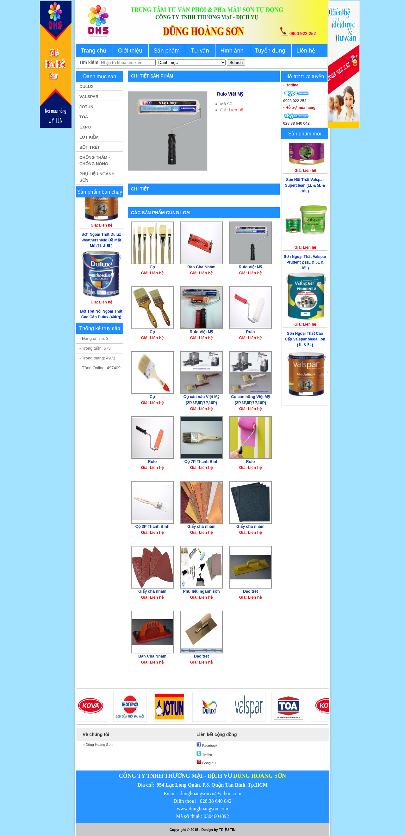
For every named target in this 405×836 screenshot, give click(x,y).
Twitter (204, 753)
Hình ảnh (231, 50)
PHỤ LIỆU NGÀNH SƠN (97, 177)
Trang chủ (93, 50)
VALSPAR (88, 96)
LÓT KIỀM (88, 137)
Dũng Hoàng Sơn (98, 744)
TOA (83, 117)
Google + (206, 762)
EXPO (85, 127)
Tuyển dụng (270, 50)
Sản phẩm (166, 50)
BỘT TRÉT (89, 147)
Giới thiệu (130, 50)
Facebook (206, 744)
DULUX (86, 86)
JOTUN (86, 106)
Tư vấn (200, 50)
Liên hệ (305, 50)
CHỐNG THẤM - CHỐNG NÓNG (94, 160)
